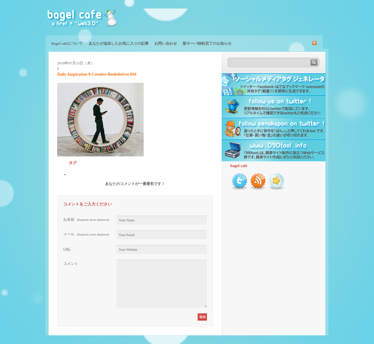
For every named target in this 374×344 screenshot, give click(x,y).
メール (86, 234)
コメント (70, 263)
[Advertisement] (260, 17)
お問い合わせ (165, 43)
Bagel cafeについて (67, 43)
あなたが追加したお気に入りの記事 (119, 43)
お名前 (86, 219)
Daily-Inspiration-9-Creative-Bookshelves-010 (96, 74)
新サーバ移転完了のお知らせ (207, 43)
